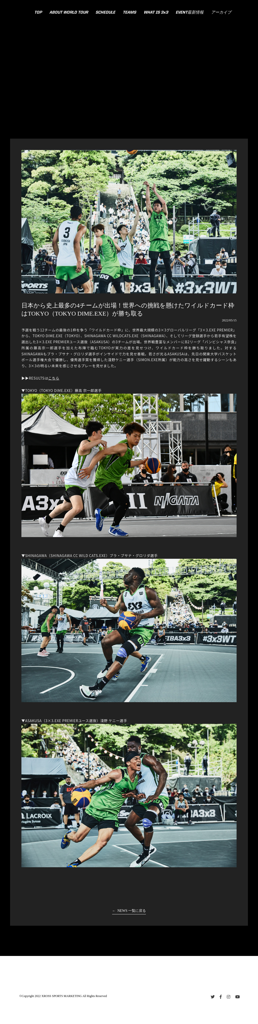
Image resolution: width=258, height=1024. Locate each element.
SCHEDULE (105, 13)
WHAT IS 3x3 (156, 13)
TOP (38, 13)
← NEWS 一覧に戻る (129, 911)
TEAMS (129, 13)
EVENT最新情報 (190, 13)
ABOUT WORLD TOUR (68, 13)
